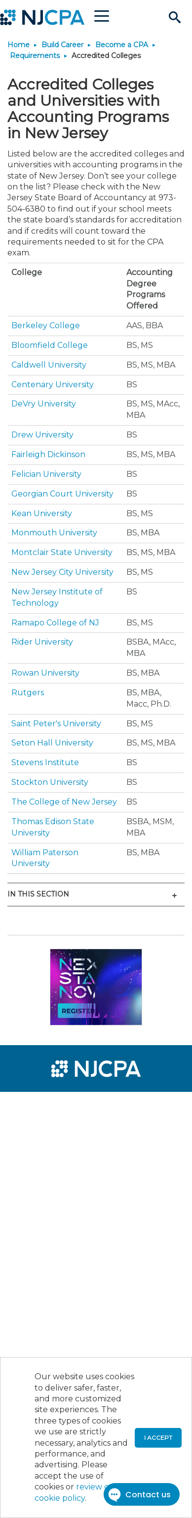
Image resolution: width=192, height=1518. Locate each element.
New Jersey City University (62, 572)
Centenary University (52, 384)
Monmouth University (54, 532)
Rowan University (45, 673)
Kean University (41, 513)
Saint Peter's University (56, 723)
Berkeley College (45, 325)
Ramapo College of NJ (55, 622)
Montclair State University (62, 552)
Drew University (42, 434)
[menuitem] (43, 1105)
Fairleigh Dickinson (48, 454)
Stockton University (49, 782)
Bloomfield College (49, 345)
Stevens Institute (45, 762)
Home (18, 44)
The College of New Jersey (64, 801)
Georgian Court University (62, 493)
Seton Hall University (52, 742)
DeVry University (43, 403)
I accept (158, 1437)
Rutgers (27, 692)
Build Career (62, 44)
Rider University (42, 642)
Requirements (35, 55)
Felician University (46, 474)
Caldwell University (48, 365)
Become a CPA (121, 44)
